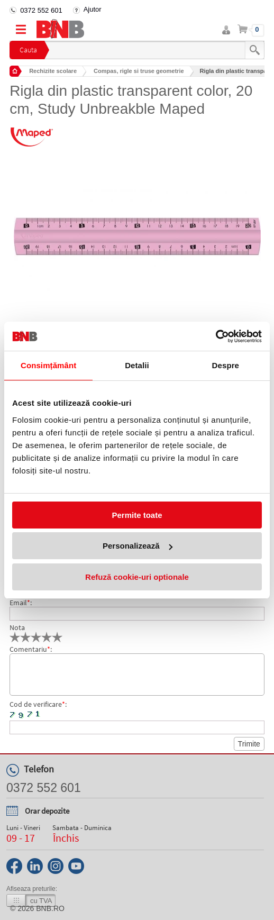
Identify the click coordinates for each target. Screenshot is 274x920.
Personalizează (137, 545)
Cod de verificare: (38, 704)
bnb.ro (50, 908)
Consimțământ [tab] (48, 365)
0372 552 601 (41, 10)
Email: (21, 602)
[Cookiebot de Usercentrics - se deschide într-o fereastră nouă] (215, 336)
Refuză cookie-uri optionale (137, 576)
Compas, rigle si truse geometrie (139, 71)
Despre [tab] (225, 365)
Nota (17, 627)
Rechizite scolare (53, 71)
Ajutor (93, 9)
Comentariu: (31, 649)
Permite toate (137, 515)
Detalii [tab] (137, 365)
